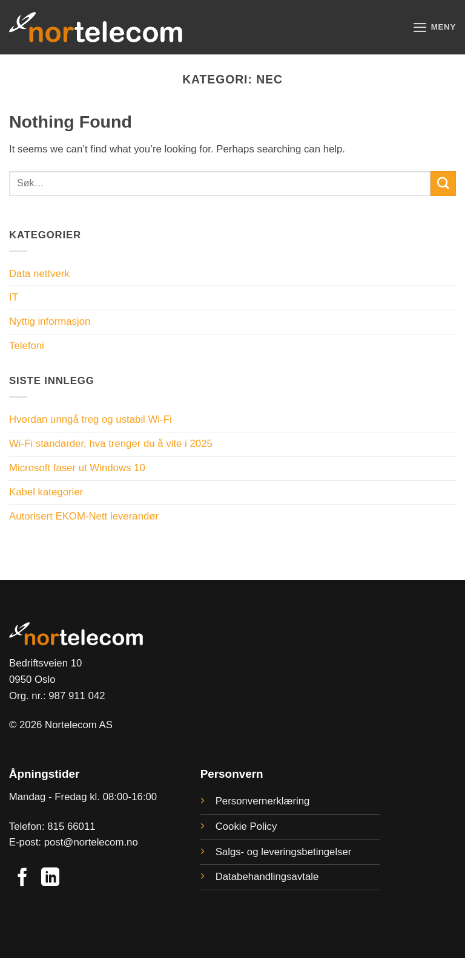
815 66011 (71, 826)
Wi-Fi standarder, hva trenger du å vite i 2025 (111, 443)
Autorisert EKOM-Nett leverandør (84, 516)
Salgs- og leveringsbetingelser (284, 852)
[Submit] (443, 183)
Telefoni (26, 345)
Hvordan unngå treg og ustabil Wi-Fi (90, 419)
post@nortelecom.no (91, 842)
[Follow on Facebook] (22, 878)
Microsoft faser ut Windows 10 (77, 468)
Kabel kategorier (46, 492)
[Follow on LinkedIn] (50, 878)
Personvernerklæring (263, 801)
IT (13, 297)
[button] (434, 27)
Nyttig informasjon (49, 321)
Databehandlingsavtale (267, 876)
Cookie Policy (246, 826)
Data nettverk (39, 273)
